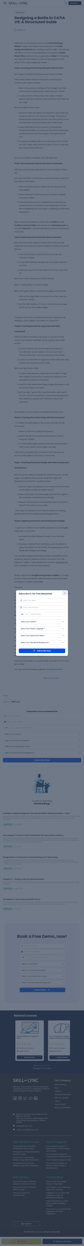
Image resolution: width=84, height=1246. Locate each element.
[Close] (65, 593)
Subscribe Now (42, 650)
